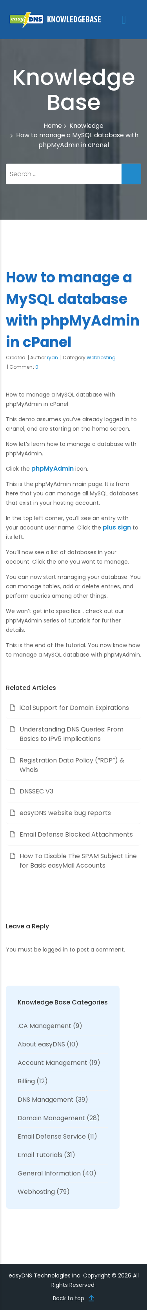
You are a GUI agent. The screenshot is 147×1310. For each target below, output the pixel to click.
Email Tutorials (40, 1154)
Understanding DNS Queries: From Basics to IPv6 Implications (71, 734)
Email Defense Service (52, 1136)
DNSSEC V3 (36, 791)
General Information (49, 1173)
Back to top (68, 1298)
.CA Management (44, 1025)
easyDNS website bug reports (65, 812)
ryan (52, 357)
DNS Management (46, 1099)
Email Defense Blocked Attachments (76, 834)
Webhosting (101, 357)
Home (53, 126)
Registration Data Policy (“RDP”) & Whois (72, 765)
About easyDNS (41, 1044)
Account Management (52, 1062)
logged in (55, 949)
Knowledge (86, 125)
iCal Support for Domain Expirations (74, 707)
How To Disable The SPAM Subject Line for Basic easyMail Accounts (78, 861)
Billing (26, 1081)
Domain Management (51, 1118)
